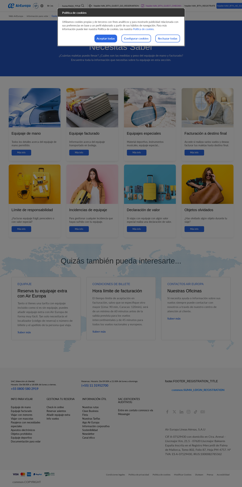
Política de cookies (143, 29)
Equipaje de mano (21, 407)
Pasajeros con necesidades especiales (25, 424)
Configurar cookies (129, 38)
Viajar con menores (21, 414)
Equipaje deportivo (21, 437)
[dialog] (121, 27)
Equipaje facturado (21, 411)
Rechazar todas (165, 38)
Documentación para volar (26, 441)
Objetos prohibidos (21, 433)
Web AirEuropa (16, 16)
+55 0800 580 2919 (24, 389)
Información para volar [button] (37, 16)
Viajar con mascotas (22, 418)
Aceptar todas (94, 38)
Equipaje (56, 16)
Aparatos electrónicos (23, 430)
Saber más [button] (24, 332)
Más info (21, 152)
